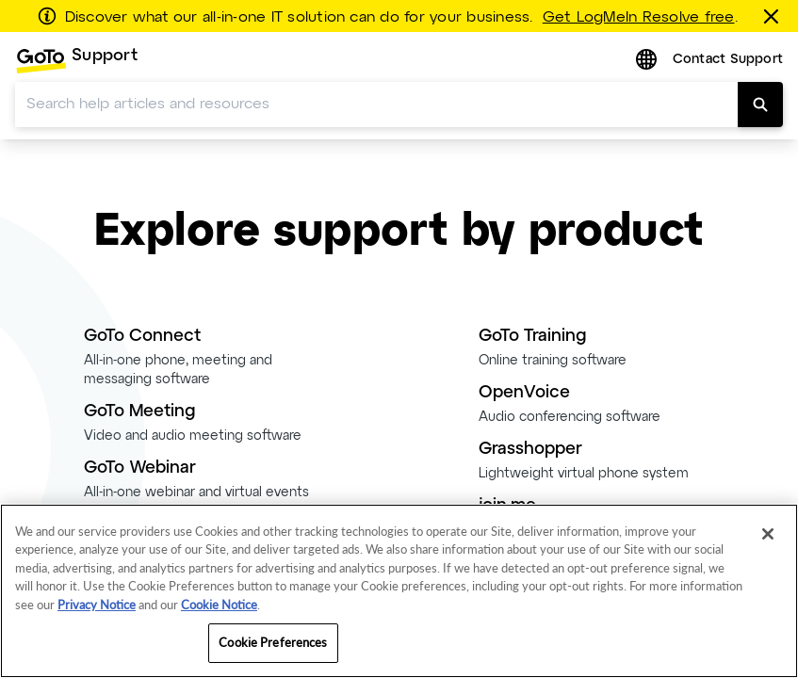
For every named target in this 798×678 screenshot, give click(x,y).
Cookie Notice (219, 604)
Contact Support (728, 60)
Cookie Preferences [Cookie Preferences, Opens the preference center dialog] (273, 642)
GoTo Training (532, 337)
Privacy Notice (96, 604)
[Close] (768, 534)
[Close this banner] (774, 16)
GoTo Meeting (139, 412)
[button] (648, 60)
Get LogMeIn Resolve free (639, 17)
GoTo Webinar (140, 468)
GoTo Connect (142, 337)
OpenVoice (524, 393)
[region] (399, 591)
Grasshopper (530, 450)
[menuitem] (76, 60)
